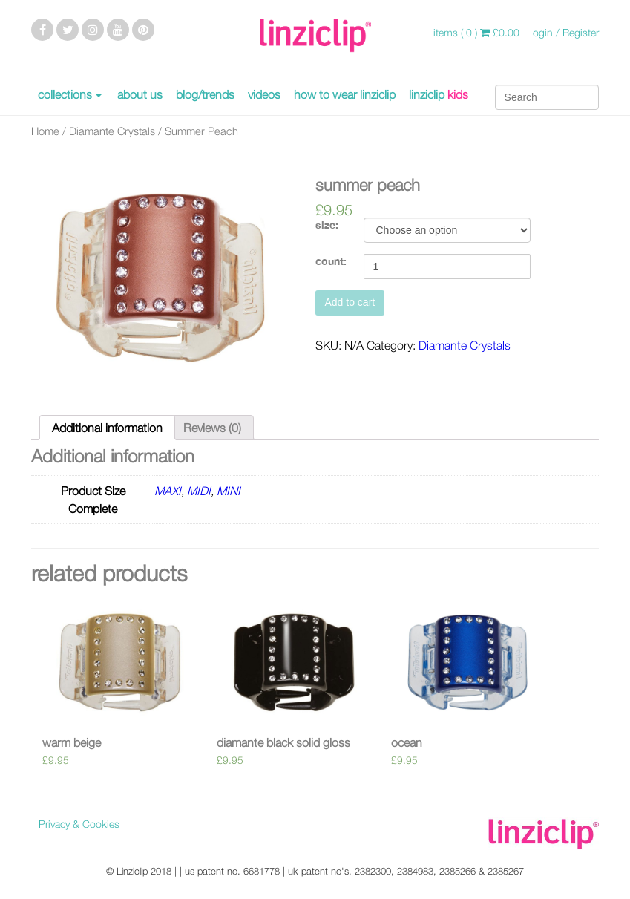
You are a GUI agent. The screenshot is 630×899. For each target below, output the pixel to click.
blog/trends (205, 94)
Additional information (107, 427)
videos (264, 94)
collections (65, 94)
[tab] (107, 427)
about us (140, 94)
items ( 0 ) (476, 32)
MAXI (167, 490)
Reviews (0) (212, 427)
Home (45, 131)
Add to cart (350, 302)
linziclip (438, 94)
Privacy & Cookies (79, 823)
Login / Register (563, 32)
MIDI (199, 490)
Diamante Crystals (112, 131)
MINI (228, 490)
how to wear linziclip (345, 94)
